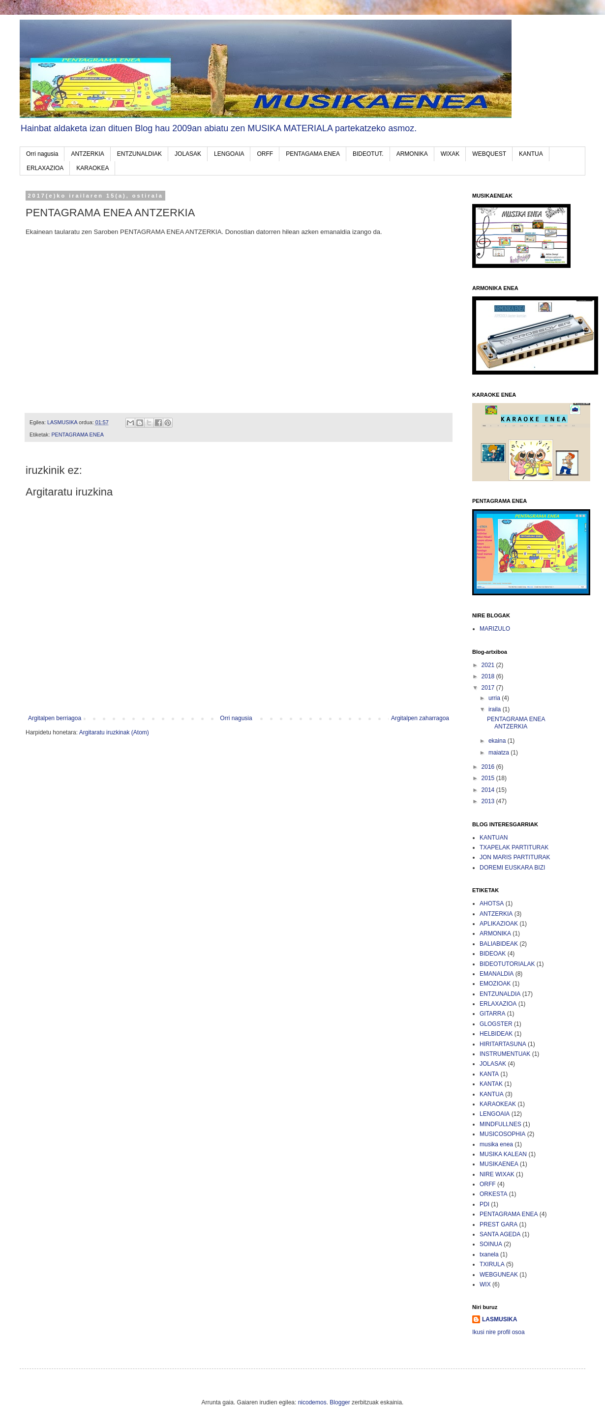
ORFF (265, 153)
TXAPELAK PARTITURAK (514, 847)
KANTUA (531, 153)
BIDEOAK (493, 953)
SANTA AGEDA (500, 1234)
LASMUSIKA (499, 1319)
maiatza (499, 752)
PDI (484, 1204)
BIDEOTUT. (368, 153)
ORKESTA (493, 1194)
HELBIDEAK (496, 1033)
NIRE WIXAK (497, 1174)
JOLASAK (188, 153)
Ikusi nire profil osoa (498, 1332)
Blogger (340, 1402)
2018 (489, 676)
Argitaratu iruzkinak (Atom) (114, 732)
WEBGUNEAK (499, 1274)
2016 (489, 766)
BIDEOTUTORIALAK (507, 963)
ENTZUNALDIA (500, 993)
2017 (489, 687)
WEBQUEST (489, 153)
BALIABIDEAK (499, 943)
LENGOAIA (229, 153)
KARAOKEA (92, 168)
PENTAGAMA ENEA (313, 153)
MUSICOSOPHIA (502, 1134)
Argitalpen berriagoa (54, 718)
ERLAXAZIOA (45, 168)
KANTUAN (494, 837)
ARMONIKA (412, 153)
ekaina (498, 740)
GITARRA (492, 1013)
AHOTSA (492, 903)
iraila (495, 709)
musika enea (496, 1144)
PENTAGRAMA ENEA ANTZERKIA (516, 722)
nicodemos (312, 1402)
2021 (489, 665)
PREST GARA (498, 1224)
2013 (489, 801)
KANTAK (491, 1083)
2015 (489, 778)
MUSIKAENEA (499, 1164)
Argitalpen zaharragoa (420, 718)
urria (495, 698)
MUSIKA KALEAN (503, 1154)
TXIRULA (492, 1264)
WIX (485, 1284)
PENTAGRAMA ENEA (77, 434)
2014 (489, 789)
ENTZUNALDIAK (139, 153)
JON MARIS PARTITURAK (515, 857)
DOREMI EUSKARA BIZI (512, 867)
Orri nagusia (42, 153)
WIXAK (450, 153)
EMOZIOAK (495, 983)
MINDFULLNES (500, 1124)
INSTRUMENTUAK (505, 1053)
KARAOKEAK (498, 1104)
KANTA (489, 1074)
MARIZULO (495, 628)
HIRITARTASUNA (503, 1044)
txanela (489, 1254)
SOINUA (491, 1244)
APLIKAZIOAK (499, 923)
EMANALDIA (497, 973)
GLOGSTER (496, 1023)
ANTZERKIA (87, 153)
